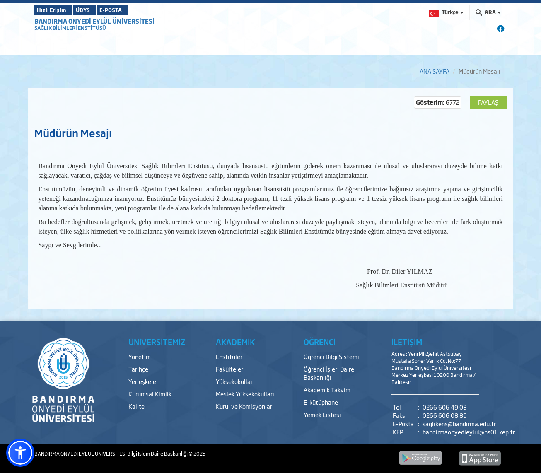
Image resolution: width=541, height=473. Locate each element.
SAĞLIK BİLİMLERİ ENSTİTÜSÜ (70, 27)
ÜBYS (95, 10)
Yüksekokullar (234, 381)
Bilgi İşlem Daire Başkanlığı (157, 453)
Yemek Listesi (322, 414)
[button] (20, 453)
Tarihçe (138, 368)
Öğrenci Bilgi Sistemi (331, 356)
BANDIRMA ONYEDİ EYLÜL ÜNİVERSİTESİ (94, 21)
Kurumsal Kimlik (149, 393)
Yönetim (139, 356)
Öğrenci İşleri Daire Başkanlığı (329, 372)
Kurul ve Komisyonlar (244, 406)
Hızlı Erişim (55, 10)
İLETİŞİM (406, 341)
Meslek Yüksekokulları (245, 393)
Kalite (136, 406)
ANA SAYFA (434, 71)
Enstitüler (229, 356)
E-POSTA (134, 10)
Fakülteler (229, 368)
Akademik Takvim (327, 389)
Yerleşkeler (143, 381)
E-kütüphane (321, 402)
